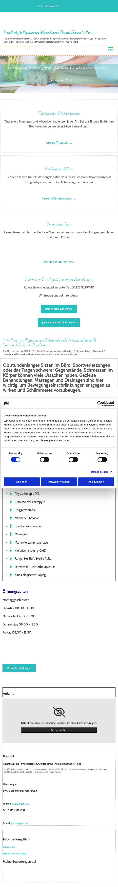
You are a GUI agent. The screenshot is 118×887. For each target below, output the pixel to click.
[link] (59, 712)
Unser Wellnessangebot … (59, 198)
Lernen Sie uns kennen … (59, 262)
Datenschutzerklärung (14, 853)
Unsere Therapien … (59, 143)
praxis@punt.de (19, 823)
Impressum (9, 847)
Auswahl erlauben (59, 481)
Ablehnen (21, 481)
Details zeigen (99, 471)
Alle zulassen (96, 481)
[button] (59, 309)
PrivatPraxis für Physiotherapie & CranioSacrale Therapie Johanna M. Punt (47, 33)
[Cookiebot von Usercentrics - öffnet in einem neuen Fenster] (99, 403)
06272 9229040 (70, 6)
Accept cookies (59, 730)
